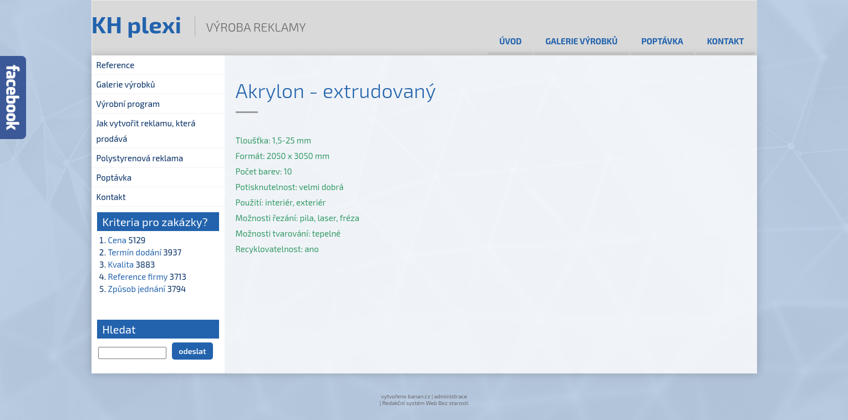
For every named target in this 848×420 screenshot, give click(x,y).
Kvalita (121, 264)
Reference (116, 65)
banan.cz (419, 396)
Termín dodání (134, 252)
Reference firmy (138, 276)
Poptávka (662, 41)
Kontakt (725, 41)
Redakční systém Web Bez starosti (425, 402)
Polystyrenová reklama (140, 158)
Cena (117, 240)
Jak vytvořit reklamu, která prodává (146, 131)
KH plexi (137, 24)
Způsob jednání (137, 289)
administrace (450, 396)
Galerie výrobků (581, 41)
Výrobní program (128, 104)
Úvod (510, 41)
